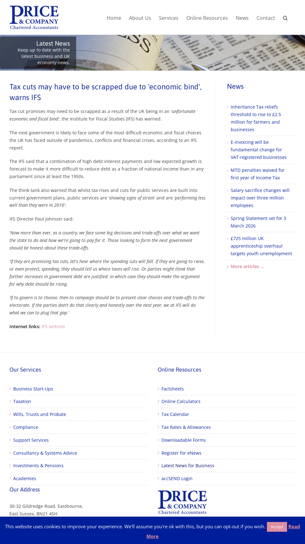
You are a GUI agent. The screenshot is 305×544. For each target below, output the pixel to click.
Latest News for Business (187, 465)
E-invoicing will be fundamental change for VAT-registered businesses (259, 149)
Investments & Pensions (38, 465)
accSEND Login (177, 478)
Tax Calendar (175, 414)
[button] (285, 17)
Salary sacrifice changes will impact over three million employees (260, 197)
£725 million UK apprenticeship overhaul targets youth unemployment (261, 245)
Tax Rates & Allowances (186, 427)
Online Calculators (181, 401)
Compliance (25, 427)
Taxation (22, 401)
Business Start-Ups (33, 389)
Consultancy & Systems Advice (45, 453)
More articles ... (247, 266)
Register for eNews (181, 453)
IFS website (53, 326)
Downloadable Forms (183, 440)
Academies (24, 478)
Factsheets (172, 389)
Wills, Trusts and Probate (39, 414)
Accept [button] (277, 527)
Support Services (31, 440)
